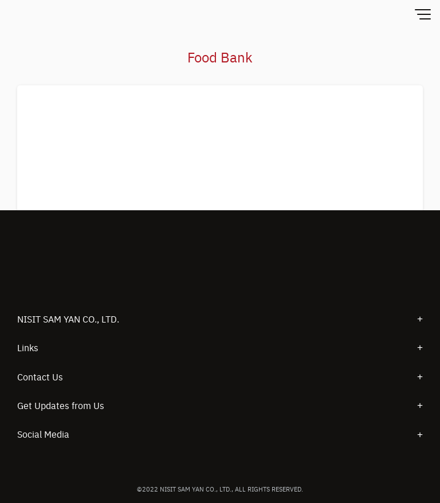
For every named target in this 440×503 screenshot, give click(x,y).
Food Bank (220, 56)
